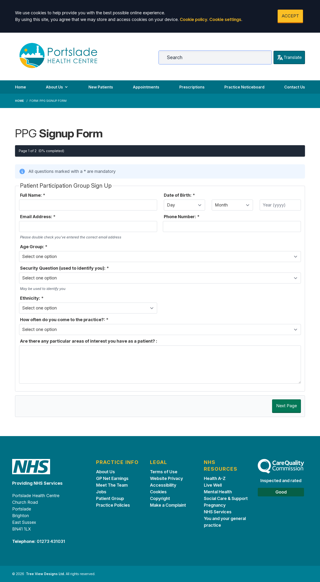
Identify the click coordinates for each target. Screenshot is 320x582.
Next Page (286, 405)
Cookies (158, 491)
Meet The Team (112, 485)
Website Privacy (166, 478)
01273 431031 (51, 541)
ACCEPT (290, 15)
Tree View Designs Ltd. (45, 574)
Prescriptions (192, 87)
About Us (57, 87)
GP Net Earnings (112, 478)
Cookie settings (225, 19)
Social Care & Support (226, 498)
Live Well (213, 485)
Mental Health (218, 491)
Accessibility (163, 485)
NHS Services (218, 511)
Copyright (160, 498)
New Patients (100, 87)
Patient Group (110, 498)
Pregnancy (215, 505)
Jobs (101, 491)
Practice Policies (113, 505)
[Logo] (58, 55)
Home (20, 87)
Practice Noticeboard (244, 87)
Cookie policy (193, 19)
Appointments (146, 87)
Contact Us (294, 87)
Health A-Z (215, 478)
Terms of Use (163, 471)
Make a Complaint (168, 505)
